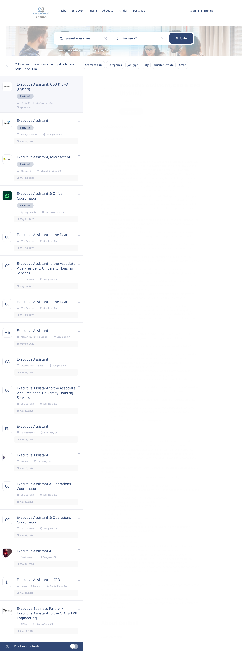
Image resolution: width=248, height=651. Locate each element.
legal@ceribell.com (112, 603)
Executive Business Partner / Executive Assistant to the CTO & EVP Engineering (47, 618)
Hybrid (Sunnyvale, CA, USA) (117, 126)
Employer (77, 10)
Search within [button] (94, 65)
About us (107, 10)
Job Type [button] (132, 65)
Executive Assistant (32, 125)
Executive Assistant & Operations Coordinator (44, 491)
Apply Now (131, 111)
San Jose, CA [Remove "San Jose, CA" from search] (100, 50)
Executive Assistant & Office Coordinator (39, 201)
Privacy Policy (122, 589)
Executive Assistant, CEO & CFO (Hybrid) (42, 86)
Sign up (208, 10)
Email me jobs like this (27, 646)
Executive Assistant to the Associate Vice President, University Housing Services (46, 273)
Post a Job (139, 10)
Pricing (93, 10)
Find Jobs (181, 38)
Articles (123, 10)
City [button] (146, 65)
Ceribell (125, 101)
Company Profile (112, 637)
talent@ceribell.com (142, 571)
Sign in (194, 10)
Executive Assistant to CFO (38, 584)
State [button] (182, 65)
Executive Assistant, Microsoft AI (43, 162)
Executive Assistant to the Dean (42, 239)
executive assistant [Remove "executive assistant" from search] (70, 50)
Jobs (63, 10)
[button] (205, 111)
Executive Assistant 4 (34, 555)
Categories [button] (115, 65)
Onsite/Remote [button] (164, 65)
